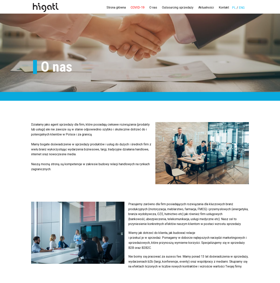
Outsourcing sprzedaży (177, 7)
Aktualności (206, 7)
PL (234, 8)
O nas (153, 7)
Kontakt (224, 7)
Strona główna (116, 7)
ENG (242, 8)
